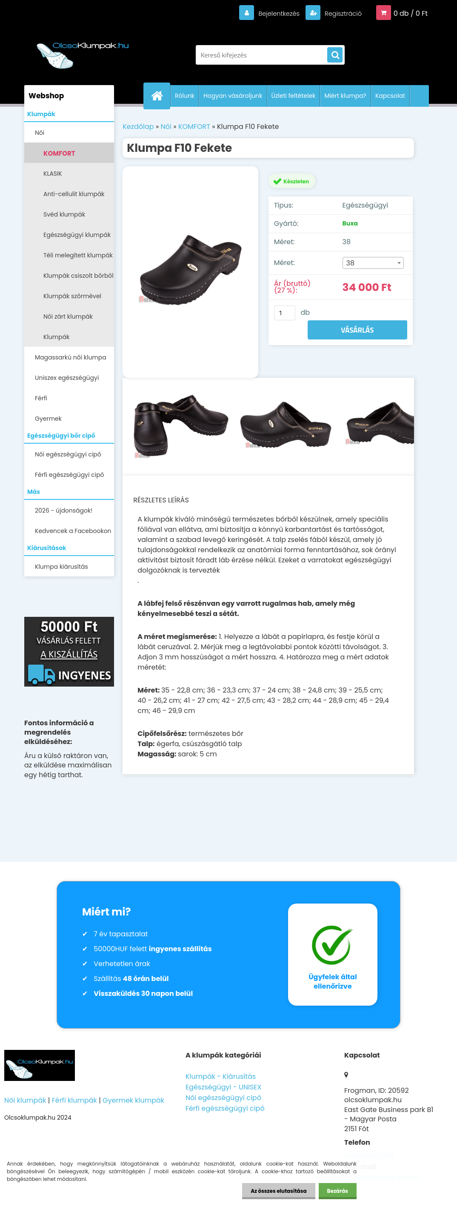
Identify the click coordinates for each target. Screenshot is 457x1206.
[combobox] (373, 263)
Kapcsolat (390, 95)
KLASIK (52, 173)
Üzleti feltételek (293, 95)
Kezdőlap (138, 126)
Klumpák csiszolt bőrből (78, 275)
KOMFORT (59, 153)
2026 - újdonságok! (63, 510)
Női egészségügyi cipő (68, 454)
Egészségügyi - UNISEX (224, 1087)
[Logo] (82, 50)
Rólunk (184, 95)
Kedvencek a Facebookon (73, 531)
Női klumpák (25, 1100)
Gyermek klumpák (133, 1100)
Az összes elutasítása (278, 1191)
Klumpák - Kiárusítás (221, 1076)
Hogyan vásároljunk (232, 95)
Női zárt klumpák (68, 316)
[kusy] (284, 312)
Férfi (41, 398)
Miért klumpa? (345, 95)
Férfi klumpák (74, 1100)
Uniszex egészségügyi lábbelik (67, 380)
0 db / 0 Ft (411, 13)
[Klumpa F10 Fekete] (190, 272)
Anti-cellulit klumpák (74, 194)
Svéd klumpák (64, 214)
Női (39, 132)
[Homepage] (160, 95)
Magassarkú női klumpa (70, 357)
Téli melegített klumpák (78, 255)
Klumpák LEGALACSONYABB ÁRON (69, 340)
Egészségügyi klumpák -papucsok (77, 238)
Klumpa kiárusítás (61, 566)
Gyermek (48, 418)
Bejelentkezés (273, 13)
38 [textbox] (350, 263)
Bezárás (337, 1191)
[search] (335, 55)
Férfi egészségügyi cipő (69, 474)
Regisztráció (341, 13)
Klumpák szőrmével (72, 296)
